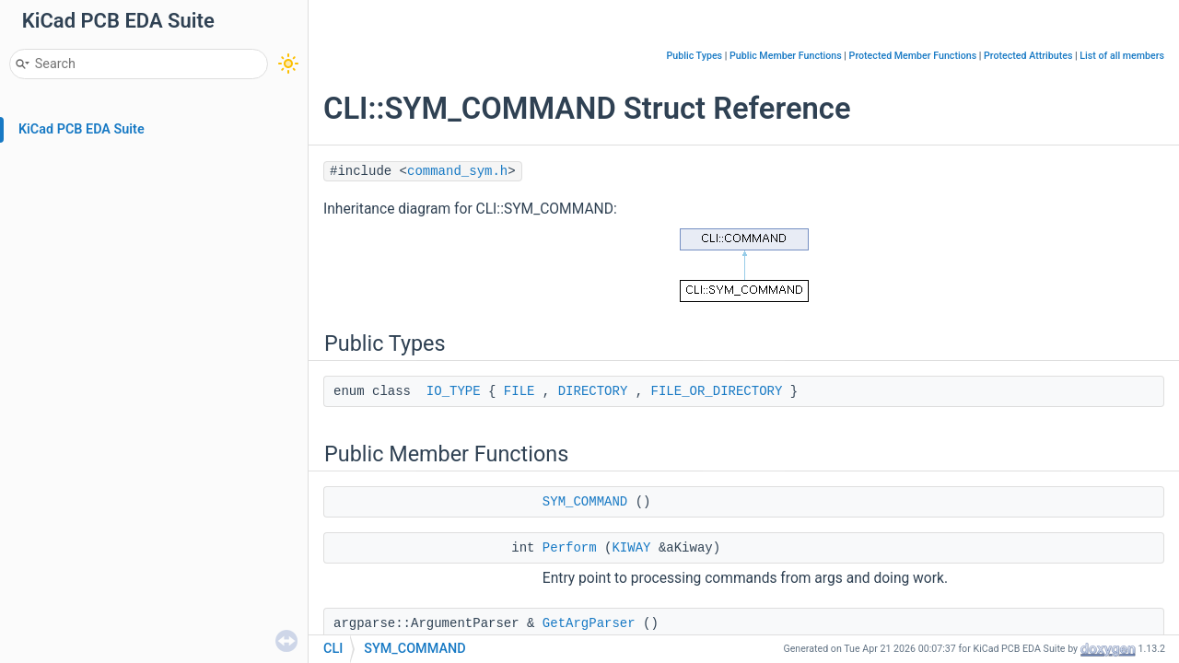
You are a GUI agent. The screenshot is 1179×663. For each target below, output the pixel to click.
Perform (570, 548)
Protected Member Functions (913, 56)
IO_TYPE (453, 391)
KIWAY (631, 548)
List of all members (1122, 56)
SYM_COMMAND (585, 501)
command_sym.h (457, 171)
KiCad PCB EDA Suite (81, 129)
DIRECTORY (593, 391)
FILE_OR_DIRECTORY (717, 391)
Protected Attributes (1028, 56)
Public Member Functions (786, 56)
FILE (519, 391)
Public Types (694, 56)
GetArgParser (589, 623)
